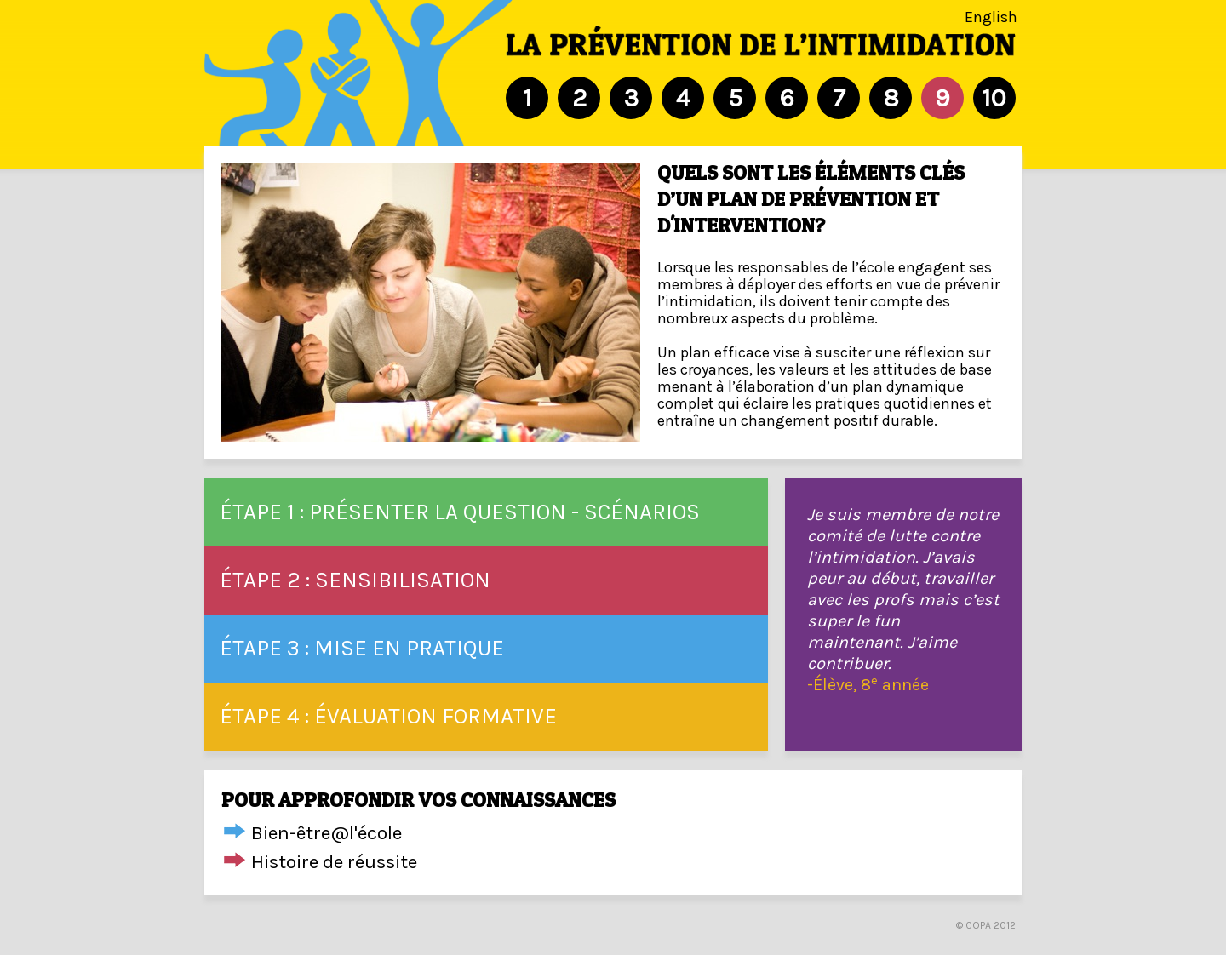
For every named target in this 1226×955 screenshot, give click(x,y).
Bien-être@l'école (326, 832)
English (991, 17)
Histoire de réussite (334, 861)
